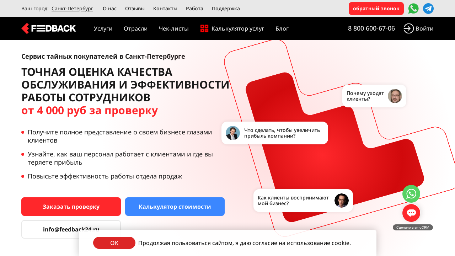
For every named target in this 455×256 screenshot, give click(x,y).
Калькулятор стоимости (175, 206)
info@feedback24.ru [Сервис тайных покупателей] (71, 229)
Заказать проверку (71, 206)
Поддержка (226, 8)
